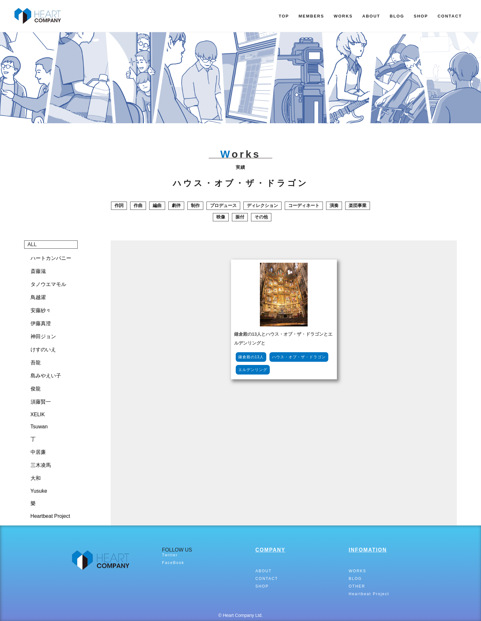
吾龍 (36, 362)
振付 (239, 216)
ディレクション (262, 205)
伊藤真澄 (41, 323)
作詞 (119, 205)
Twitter (170, 555)
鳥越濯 (38, 297)
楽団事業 (357, 205)
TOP (284, 16)
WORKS (343, 16)
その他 (261, 216)
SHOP (421, 16)
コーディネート (303, 205)
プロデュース (223, 205)
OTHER (357, 586)
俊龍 (36, 388)
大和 (36, 478)
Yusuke (39, 491)
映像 (220, 216)
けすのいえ (43, 349)
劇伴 (176, 205)
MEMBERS (311, 16)
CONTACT (449, 16)
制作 (195, 205)
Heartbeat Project (50, 516)
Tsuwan (39, 426)
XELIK (38, 414)
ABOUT (371, 16)
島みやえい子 (46, 375)
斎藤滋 (38, 271)
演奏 (334, 205)
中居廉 (38, 452)
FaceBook (173, 562)
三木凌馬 (41, 465)
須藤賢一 (41, 401)
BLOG (397, 16)
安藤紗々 (41, 310)
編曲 (157, 205)
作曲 (138, 205)
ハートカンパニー (51, 258)
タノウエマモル (48, 284)
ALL (32, 244)
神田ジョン (43, 336)
